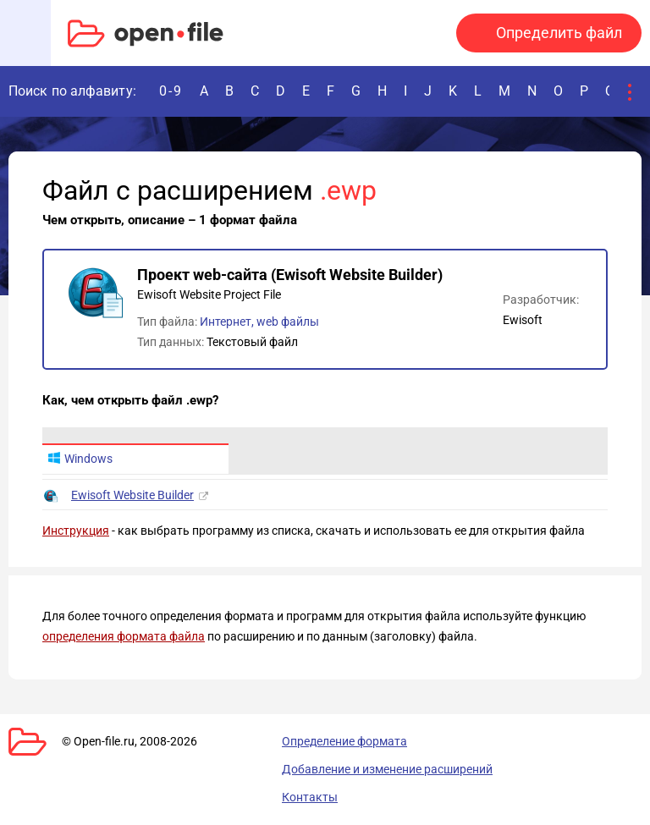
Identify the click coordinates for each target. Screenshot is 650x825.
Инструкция (75, 530)
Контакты (310, 797)
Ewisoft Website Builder (132, 495)
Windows (80, 458)
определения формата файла (123, 636)
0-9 (171, 91)
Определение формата (344, 741)
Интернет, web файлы (259, 321)
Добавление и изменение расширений (387, 769)
